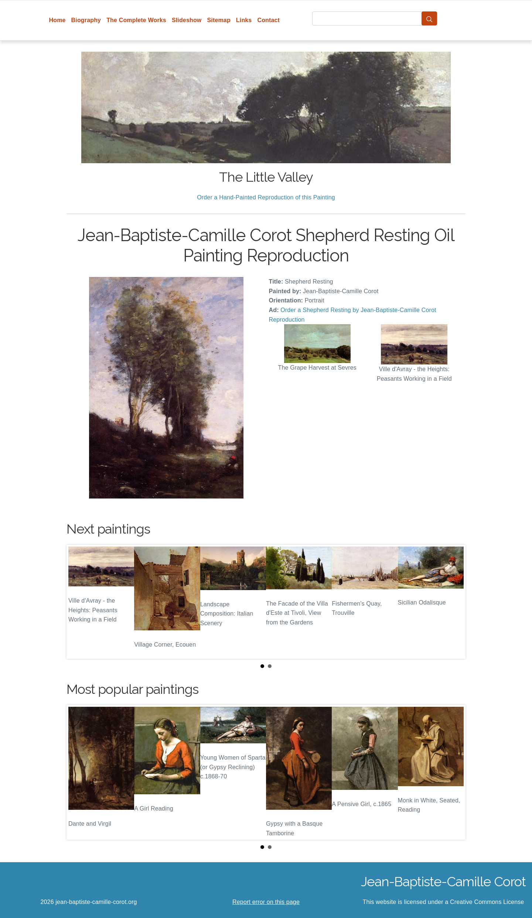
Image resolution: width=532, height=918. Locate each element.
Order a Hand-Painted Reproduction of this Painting (266, 197)
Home (57, 20)
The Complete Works (136, 20)
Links (244, 20)
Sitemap (218, 20)
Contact (268, 20)
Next (454, 602)
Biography (86, 20)
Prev (78, 602)
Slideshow (187, 20)
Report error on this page (266, 902)
